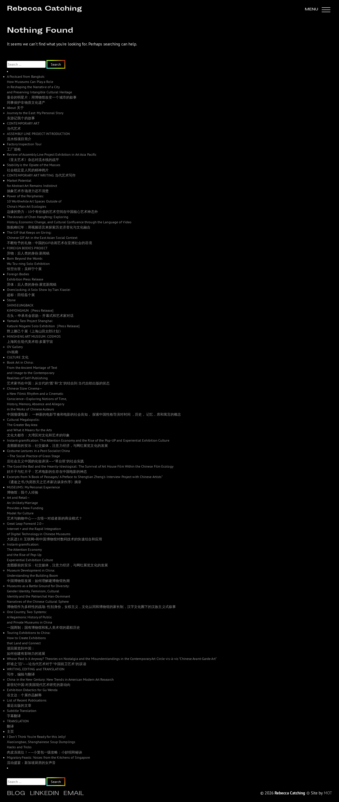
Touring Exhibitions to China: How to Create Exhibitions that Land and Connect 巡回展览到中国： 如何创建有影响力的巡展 (28, 643)
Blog (16, 794)
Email (73, 794)
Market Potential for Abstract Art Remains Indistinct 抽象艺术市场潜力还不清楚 (32, 185)
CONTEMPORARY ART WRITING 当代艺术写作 (41, 175)
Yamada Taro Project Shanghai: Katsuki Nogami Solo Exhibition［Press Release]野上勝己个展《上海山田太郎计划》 (43, 326)
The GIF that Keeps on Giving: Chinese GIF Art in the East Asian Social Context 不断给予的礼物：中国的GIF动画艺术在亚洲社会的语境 (49, 237)
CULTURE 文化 (18, 357)
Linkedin (44, 794)
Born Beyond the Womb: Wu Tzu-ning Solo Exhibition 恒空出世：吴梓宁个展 (28, 263)
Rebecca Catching (44, 9)
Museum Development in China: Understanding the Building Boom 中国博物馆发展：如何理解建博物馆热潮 (38, 575)
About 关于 (15, 107)
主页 (10, 731)
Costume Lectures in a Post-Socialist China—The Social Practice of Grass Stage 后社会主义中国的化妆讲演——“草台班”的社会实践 (45, 456)
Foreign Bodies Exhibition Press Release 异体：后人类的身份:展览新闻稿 (32, 279)
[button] (317, 9)
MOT (328, 793)
